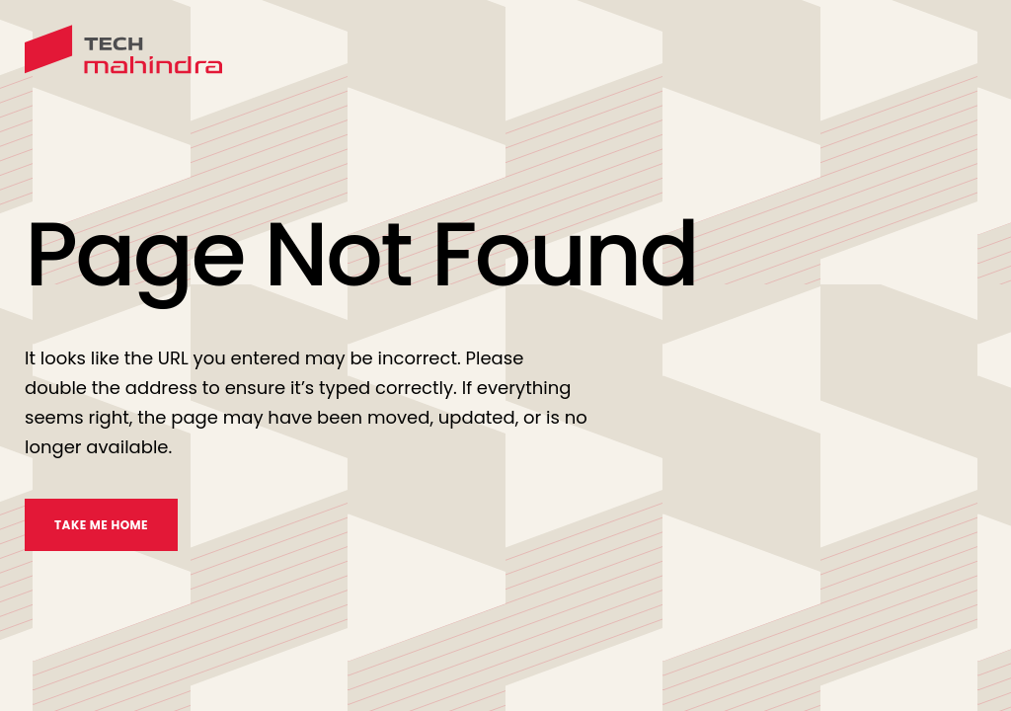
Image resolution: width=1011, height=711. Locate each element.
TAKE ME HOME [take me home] (101, 524)
